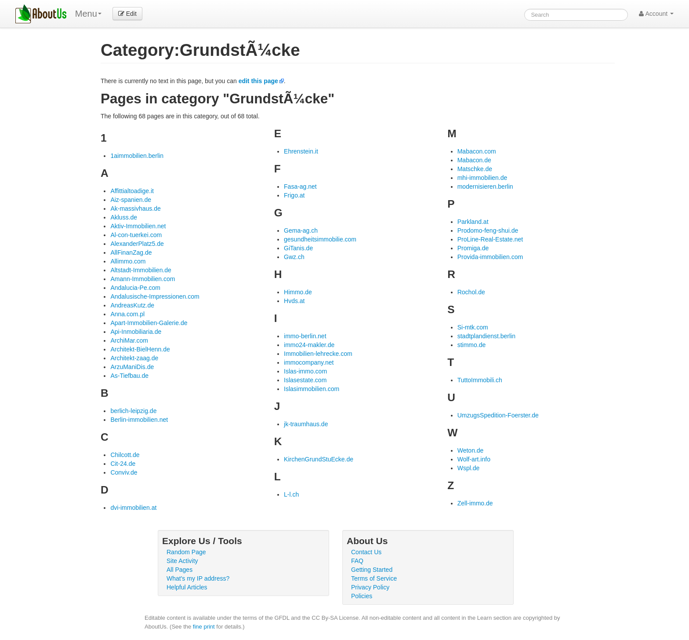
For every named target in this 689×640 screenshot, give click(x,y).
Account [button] (656, 13)
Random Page (186, 552)
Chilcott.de (124, 454)
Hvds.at (294, 300)
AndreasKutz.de (132, 305)
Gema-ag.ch (301, 230)
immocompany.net (309, 362)
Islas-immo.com (305, 371)
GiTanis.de (298, 248)
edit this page (258, 80)
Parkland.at (473, 221)
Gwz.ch (294, 256)
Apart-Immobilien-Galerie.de (148, 322)
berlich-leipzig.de (133, 410)
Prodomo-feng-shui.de (488, 230)
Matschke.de (474, 168)
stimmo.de (471, 344)
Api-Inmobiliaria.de (135, 331)
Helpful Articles (187, 587)
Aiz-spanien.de (130, 199)
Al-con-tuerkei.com (136, 234)
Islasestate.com (305, 380)
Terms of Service (374, 578)
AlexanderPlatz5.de (136, 243)
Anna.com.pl (127, 314)
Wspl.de (468, 468)
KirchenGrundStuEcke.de (318, 459)
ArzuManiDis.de (132, 366)
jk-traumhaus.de (306, 424)
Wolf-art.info (473, 459)
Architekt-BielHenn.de (140, 349)
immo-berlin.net (305, 336)
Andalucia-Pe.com (135, 287)
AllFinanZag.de (131, 252)
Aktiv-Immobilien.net (138, 226)
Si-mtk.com (472, 327)
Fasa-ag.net (300, 186)
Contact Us (366, 552)
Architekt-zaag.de (134, 358)
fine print (204, 626)
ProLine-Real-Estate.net (490, 239)
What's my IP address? (198, 578)
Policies (361, 596)
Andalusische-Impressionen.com (154, 296)
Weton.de (470, 450)
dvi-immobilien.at (133, 507)
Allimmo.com (127, 261)
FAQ (357, 560)
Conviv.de (123, 472)
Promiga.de (473, 248)
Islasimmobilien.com (311, 388)
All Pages (179, 569)
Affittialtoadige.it (132, 190)
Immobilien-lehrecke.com (318, 353)
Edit (127, 13)
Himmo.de (298, 292)
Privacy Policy (370, 587)
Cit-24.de (122, 463)
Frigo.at (294, 195)
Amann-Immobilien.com (142, 278)
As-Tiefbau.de (129, 375)
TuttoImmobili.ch (479, 380)
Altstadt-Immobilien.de (140, 270)
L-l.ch (291, 494)
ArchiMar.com (129, 340)
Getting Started (371, 569)
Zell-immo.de (475, 503)
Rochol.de (471, 292)
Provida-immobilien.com (490, 256)
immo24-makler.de (309, 344)
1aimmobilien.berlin (136, 155)
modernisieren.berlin (485, 186)
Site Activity (182, 560)
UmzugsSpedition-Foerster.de (498, 415)
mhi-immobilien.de (482, 177)
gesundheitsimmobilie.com (320, 239)
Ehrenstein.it (301, 151)
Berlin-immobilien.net (139, 419)
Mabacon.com (476, 151)
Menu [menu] (88, 13)
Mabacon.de (474, 160)
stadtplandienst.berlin (486, 336)
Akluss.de (123, 217)
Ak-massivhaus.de (135, 208)
